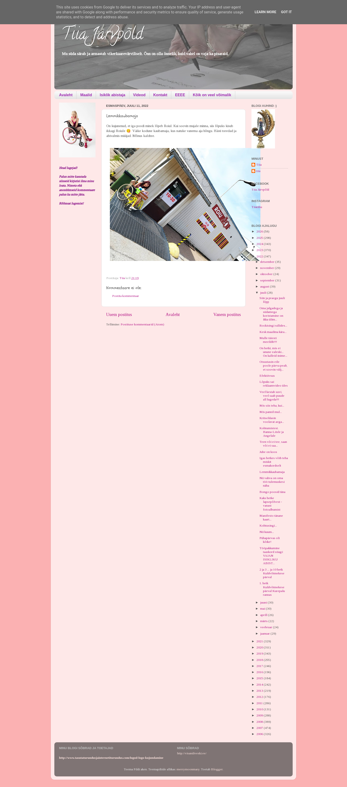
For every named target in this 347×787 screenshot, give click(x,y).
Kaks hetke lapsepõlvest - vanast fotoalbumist (270, 503)
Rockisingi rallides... (273, 325)
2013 (260, 690)
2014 (260, 684)
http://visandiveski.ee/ (192, 753)
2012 (260, 697)
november (267, 268)
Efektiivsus (267, 375)
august (265, 286)
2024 (260, 244)
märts (264, 621)
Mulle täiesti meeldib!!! (268, 340)
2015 (260, 678)
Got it (286, 12)
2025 (260, 238)
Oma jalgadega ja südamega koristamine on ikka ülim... (271, 313)
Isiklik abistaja (112, 95)
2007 (260, 728)
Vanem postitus (227, 314)
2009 (260, 715)
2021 (260, 641)
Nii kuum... (266, 532)
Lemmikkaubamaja (272, 472)
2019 (260, 653)
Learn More (265, 12)
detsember (267, 262)
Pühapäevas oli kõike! (269, 539)
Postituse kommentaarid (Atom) (142, 324)
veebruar (266, 627)
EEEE (180, 95)
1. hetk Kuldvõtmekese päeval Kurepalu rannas (272, 588)
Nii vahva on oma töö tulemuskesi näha (272, 481)
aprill (264, 615)
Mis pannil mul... (270, 412)
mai (263, 608)
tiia (258, 171)
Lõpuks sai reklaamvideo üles (273, 383)
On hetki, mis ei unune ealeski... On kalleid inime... (273, 351)
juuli (263, 292)
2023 (260, 250)
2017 (260, 666)
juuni (264, 602)
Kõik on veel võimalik (212, 95)
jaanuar (265, 633)
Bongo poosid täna (272, 492)
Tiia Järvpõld (102, 35)
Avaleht (65, 95)
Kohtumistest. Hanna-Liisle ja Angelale (271, 431)
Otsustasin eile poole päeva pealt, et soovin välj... (273, 365)
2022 (260, 256)
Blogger (217, 769)
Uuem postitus (119, 314)
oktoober (266, 274)
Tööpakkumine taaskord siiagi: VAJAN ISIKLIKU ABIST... (271, 555)
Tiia (259, 164)
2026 (260, 231)
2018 (260, 660)
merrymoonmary (188, 769)
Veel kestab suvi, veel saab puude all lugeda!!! (271, 395)
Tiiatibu (256, 207)
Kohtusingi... (268, 525)
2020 (260, 647)
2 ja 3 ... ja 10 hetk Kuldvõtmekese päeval (271, 573)
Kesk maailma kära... (273, 332)
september (267, 280)
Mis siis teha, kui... (271, 405)
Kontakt (160, 95)
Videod (139, 95)
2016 (260, 672)
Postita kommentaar (125, 296)
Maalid (86, 95)
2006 (260, 734)
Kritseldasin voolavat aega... (271, 419)
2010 (260, 709)
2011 (259, 703)
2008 (260, 721)
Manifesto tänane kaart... (271, 517)
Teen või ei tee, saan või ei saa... (273, 443)
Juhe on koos (268, 452)
